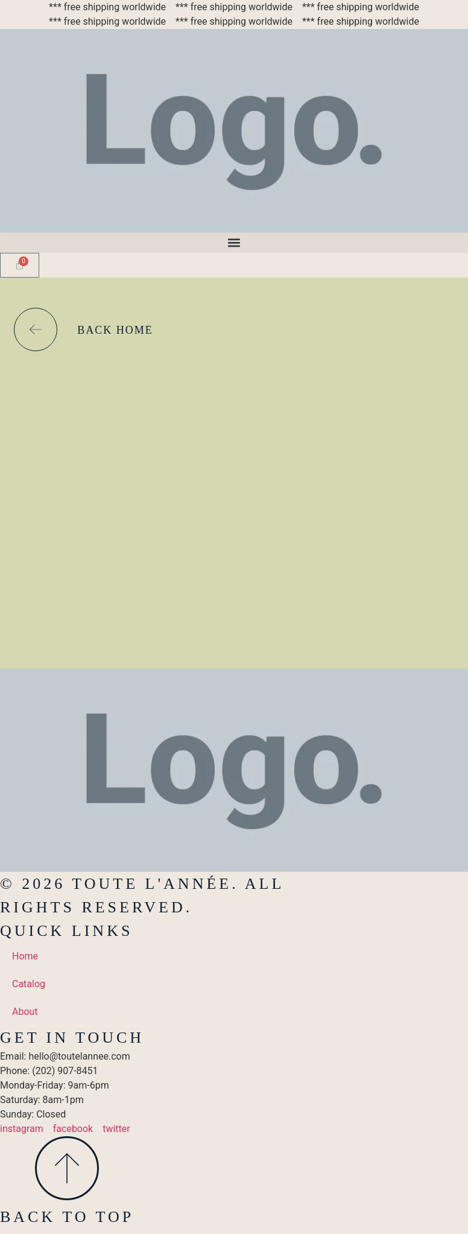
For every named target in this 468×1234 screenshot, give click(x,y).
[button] (234, 243)
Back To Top (67, 1217)
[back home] (35, 329)
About (25, 1011)
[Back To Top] (67, 1168)
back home (115, 330)
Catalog (28, 984)
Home (25, 956)
